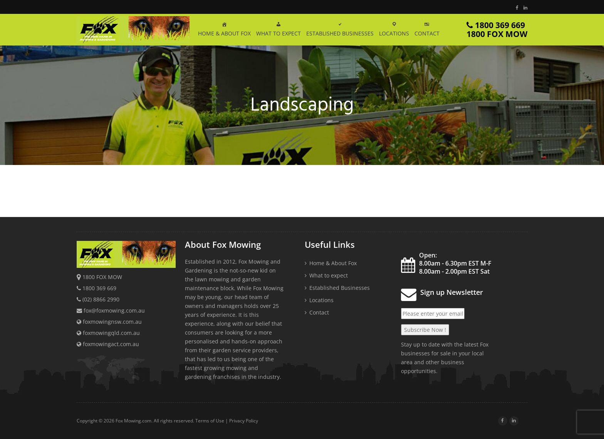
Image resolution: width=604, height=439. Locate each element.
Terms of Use (209, 420)
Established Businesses (339, 287)
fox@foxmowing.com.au (114, 310)
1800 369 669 (496, 29)
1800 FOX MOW (102, 277)
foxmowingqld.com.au (108, 332)
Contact (319, 312)
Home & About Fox (333, 263)
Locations (321, 300)
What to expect (328, 275)
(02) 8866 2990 (100, 299)
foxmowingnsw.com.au (109, 321)
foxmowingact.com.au (108, 344)
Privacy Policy (243, 420)
